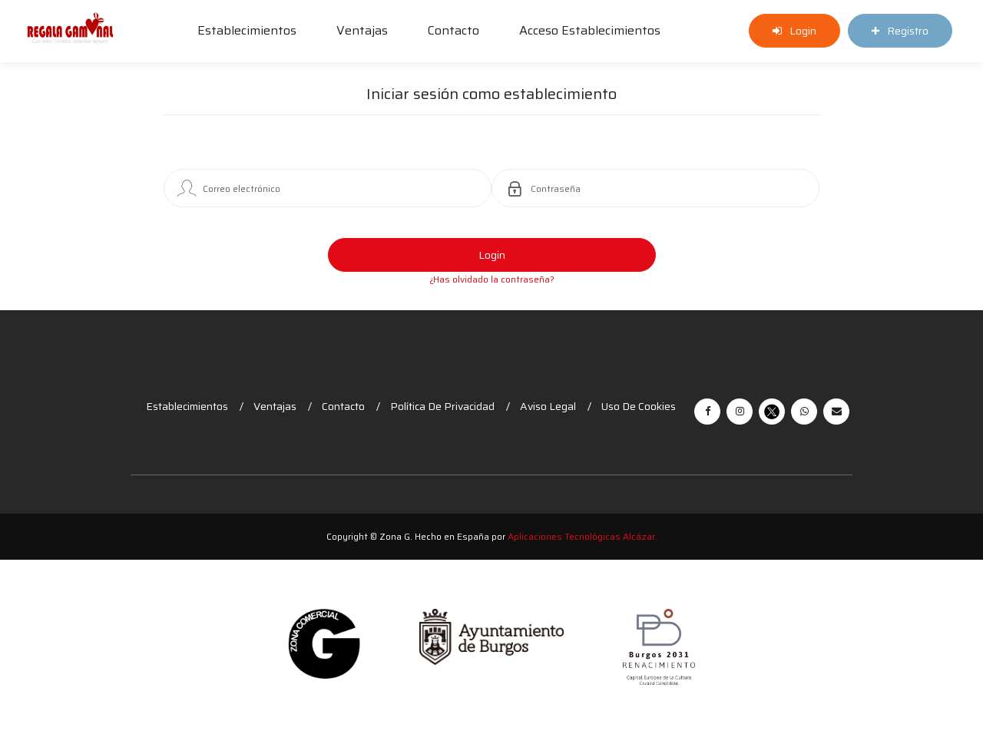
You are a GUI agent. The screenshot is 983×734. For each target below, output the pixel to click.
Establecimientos (246, 30)
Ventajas (362, 30)
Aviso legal (548, 406)
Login (491, 254)
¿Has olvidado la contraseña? (491, 279)
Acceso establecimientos (589, 30)
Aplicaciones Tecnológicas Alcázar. (582, 536)
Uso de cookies (638, 406)
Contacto (453, 30)
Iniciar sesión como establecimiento (491, 95)
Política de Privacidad (442, 406)
